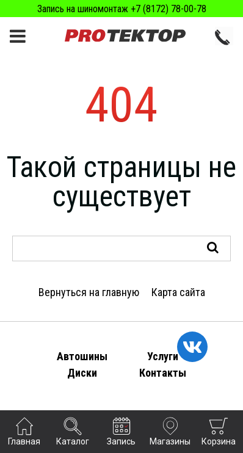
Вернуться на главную (88, 292)
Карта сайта (178, 292)
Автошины (82, 356)
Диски (82, 372)
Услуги (162, 356)
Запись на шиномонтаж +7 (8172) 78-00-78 (121, 9)
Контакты (162, 372)
